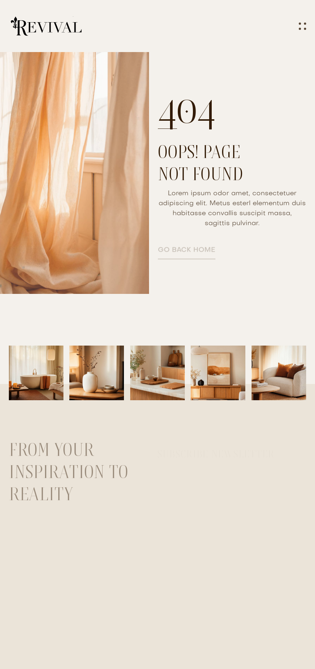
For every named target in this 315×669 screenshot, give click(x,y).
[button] (302, 26)
